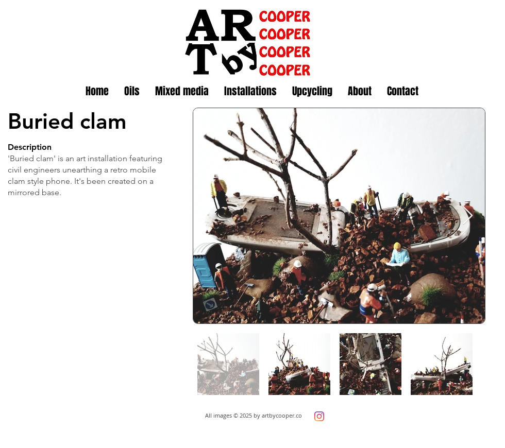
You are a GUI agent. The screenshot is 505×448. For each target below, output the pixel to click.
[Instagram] (319, 416)
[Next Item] (468, 216)
